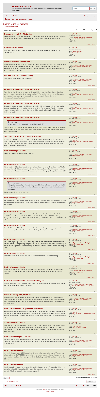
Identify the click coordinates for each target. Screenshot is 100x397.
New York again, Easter (78, 155)
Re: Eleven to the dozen (13, 48)
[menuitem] (15, 15)
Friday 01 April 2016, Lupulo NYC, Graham (82, 94)
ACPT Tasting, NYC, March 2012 (80, 299)
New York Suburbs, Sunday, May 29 (81, 66)
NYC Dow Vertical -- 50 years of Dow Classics (83, 313)
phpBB (44, 389)
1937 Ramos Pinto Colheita (79, 327)
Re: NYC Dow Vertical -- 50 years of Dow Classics (23, 309)
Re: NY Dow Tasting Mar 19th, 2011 (18, 337)
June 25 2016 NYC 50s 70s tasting (81, 39)
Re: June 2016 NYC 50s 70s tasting (18, 34)
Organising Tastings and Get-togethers (82, 37)
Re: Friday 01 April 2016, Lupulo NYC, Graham (22, 89)
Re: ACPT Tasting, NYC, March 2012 (18, 295)
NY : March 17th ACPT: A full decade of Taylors (83, 285)
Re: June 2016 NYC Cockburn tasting (18, 76)
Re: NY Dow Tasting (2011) (14, 350)
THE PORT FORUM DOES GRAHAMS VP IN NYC (23, 137)
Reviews (75, 93)
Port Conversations (77, 51)
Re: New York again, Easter (14, 151)
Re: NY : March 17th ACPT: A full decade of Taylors (24, 281)
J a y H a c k (74, 34)
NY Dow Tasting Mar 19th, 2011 (80, 341)
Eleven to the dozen (77, 52)
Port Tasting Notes (77, 326)
